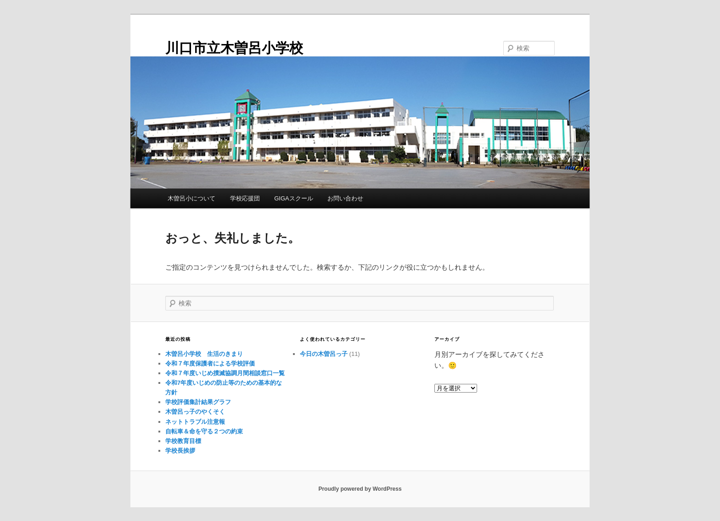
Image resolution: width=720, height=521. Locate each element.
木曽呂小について (191, 198)
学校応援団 (245, 198)
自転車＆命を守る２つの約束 (204, 431)
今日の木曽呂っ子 (324, 353)
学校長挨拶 (180, 450)
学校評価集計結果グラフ (198, 402)
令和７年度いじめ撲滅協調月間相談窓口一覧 (225, 373)
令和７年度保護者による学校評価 (210, 363)
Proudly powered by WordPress (359, 489)
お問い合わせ (345, 198)
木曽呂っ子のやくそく (195, 411)
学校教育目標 (183, 441)
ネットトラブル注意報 (195, 421)
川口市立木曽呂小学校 (234, 47)
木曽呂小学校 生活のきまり (204, 353)
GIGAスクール (293, 198)
